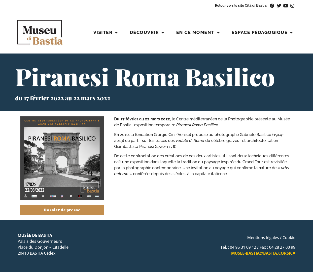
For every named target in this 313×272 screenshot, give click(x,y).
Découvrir (147, 32)
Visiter (105, 32)
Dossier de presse (62, 210)
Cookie (288, 237)
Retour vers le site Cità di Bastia (241, 5)
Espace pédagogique (262, 32)
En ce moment (198, 32)
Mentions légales (263, 237)
